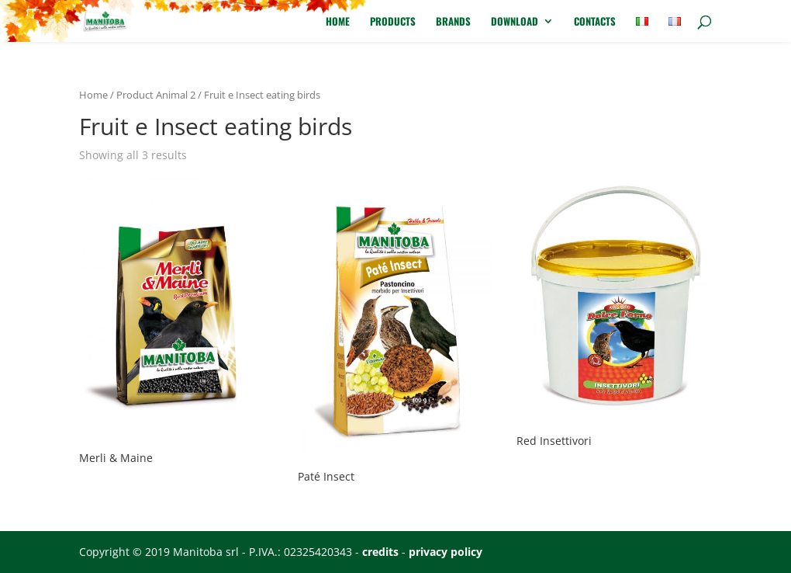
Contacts (595, 22)
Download (514, 22)
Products (393, 22)
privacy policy (445, 551)
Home (338, 22)
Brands (453, 22)
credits (380, 551)
